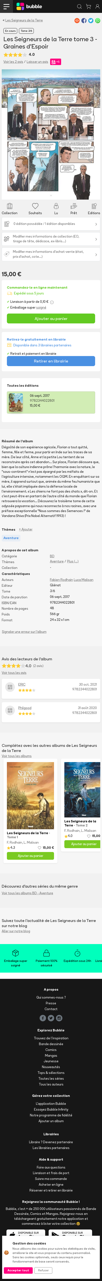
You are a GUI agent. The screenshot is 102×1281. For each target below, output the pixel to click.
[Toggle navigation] (6, 6)
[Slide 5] (62, 193)
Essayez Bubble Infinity (51, 1109)
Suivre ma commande (51, 1179)
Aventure (57, 561)
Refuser (43, 1270)
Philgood (24, 708)
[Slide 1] (31, 193)
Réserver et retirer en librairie (51, 1190)
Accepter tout (18, 1270)
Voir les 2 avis (13, 62)
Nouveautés (51, 1067)
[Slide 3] (47, 193)
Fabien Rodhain (61, 580)
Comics (51, 1050)
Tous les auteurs (51, 1084)
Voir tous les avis (14, 673)
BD (52, 556)
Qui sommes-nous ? (51, 997)
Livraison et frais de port (51, 1173)
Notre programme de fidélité (51, 1115)
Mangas (51, 1056)
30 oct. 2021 (88, 684)
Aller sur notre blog (16, 931)
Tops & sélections (51, 1073)
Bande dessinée (51, 1044)
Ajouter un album (51, 1121)
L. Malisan (31, 842)
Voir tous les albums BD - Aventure (27, 893)
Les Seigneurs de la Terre (24, 20)
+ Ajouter (25, 529)
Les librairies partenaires (51, 1148)
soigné (41, 307)
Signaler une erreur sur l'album (24, 632)
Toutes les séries (51, 1078)
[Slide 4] (55, 193)
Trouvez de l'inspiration (51, 1038)
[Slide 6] (70, 193)
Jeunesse (51, 1061)
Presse (51, 1003)
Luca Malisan (83, 580)
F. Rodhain (14, 842)
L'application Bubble (51, 1104)
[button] (9, 134)
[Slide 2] (39, 193)
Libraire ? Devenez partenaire (51, 1142)
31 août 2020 (87, 708)
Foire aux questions (51, 1167)
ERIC (21, 684)
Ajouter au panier (51, 318)
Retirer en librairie (51, 361)
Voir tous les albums (17, 756)
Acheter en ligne (51, 1184)
